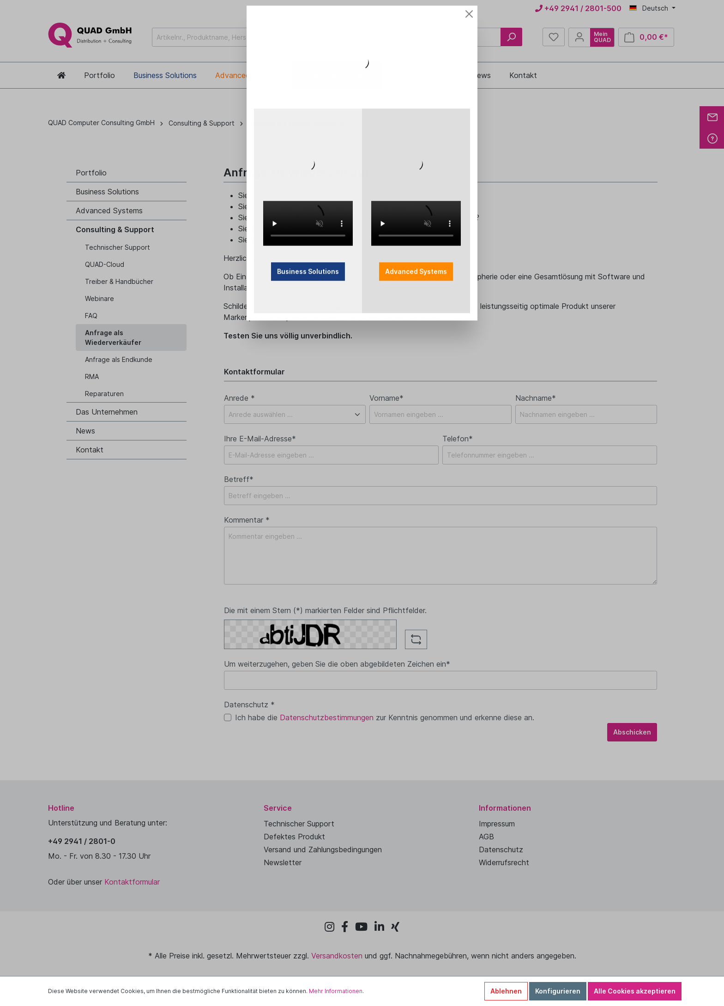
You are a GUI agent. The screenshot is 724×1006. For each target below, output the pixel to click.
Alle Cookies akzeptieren (635, 991)
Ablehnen (506, 991)
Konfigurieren (557, 991)
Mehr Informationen (335, 991)
